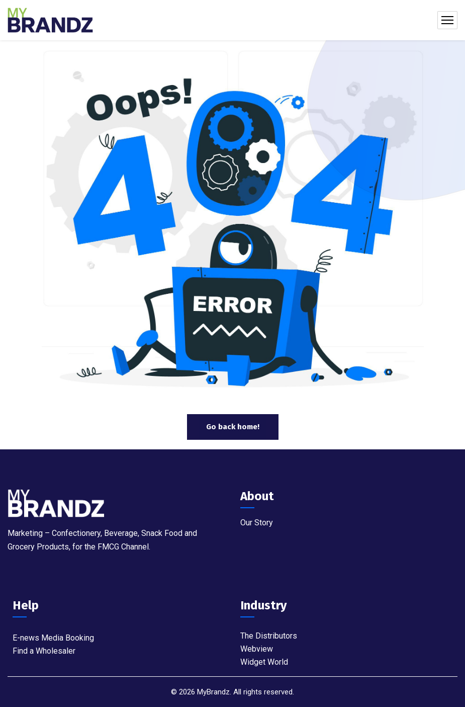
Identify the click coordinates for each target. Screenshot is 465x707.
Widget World (264, 662)
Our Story (256, 522)
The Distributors (268, 636)
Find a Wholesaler (44, 651)
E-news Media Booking (53, 638)
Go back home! (232, 426)
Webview (256, 649)
